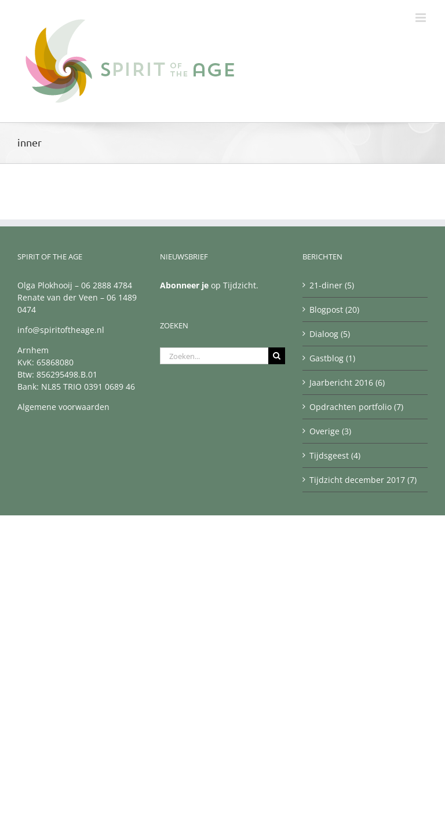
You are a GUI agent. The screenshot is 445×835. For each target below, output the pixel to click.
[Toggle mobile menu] (421, 18)
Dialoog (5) (329, 333)
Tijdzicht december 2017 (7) (363, 479)
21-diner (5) (331, 285)
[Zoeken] (276, 355)
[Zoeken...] (214, 355)
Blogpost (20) (334, 309)
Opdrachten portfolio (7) (356, 406)
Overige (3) (330, 431)
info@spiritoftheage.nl (60, 329)
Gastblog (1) (332, 358)
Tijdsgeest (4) (334, 455)
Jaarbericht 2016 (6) (347, 382)
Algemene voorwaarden (63, 406)
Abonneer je (184, 285)
